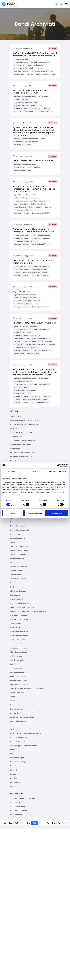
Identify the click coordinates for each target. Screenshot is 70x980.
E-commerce (15, 534)
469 (10, 823)
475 (47, 823)
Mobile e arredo (16, 656)
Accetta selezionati (35, 513)
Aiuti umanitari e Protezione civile (23, 440)
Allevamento (15, 449)
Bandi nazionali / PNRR (18, 810)
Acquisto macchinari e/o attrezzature (25, 420)
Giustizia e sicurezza (18, 591)
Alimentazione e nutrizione (20, 445)
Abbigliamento (16, 416)
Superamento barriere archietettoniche (25, 733)
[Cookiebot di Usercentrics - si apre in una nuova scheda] (58, 465)
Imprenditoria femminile (19, 603)
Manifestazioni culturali (19, 632)
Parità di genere (16, 668)
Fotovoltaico (15, 583)
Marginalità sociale (17, 640)
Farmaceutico (15, 562)
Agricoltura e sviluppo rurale (21, 432)
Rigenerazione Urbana (18, 680)
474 (41, 823)
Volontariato (15, 782)
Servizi (12, 701)
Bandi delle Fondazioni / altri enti (22, 798)
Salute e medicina (17, 693)
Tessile (12, 754)
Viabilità (13, 778)
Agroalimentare (16, 436)
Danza (12, 522)
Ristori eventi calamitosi (19, 685)
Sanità (12, 697)
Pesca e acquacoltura (18, 672)
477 (59, 823)
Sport (12, 725)
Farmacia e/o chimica (18, 567)
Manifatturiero (16, 628)
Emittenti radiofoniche (19, 554)
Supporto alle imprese (18, 737)
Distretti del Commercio (19, 530)
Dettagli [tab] (35, 471)
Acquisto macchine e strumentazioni (24, 424)
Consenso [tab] (12, 471)
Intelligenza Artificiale (18, 615)
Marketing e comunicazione (21, 644)
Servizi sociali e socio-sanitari (21, 705)
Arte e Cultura (15, 461)
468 (4, 823)
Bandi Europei (15, 802)
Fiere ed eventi (15, 575)
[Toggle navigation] (66, 4)
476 (53, 823)
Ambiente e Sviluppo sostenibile (22, 453)
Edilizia (12, 542)
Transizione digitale (17, 758)
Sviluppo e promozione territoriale (23, 746)
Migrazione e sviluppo (18, 652)
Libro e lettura (15, 624)
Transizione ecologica (18, 762)
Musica (13, 664)
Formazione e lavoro (18, 579)
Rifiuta (13, 513)
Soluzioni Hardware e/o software (23, 717)
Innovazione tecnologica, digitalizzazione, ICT (28, 611)
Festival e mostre (16, 571)
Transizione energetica (19, 766)
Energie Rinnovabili (17, 558)
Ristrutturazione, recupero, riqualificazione (27, 689)
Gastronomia (15, 587)
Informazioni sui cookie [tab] (58, 471)
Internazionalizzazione (19, 619)
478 (66, 823)
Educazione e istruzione (19, 550)
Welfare (13, 786)
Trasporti (13, 770)
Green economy (16, 595)
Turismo (13, 774)
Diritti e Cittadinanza (18, 526)
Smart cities (14, 713)
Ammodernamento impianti (21, 457)
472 (28, 823)
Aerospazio (14, 428)
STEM (12, 729)
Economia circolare (17, 538)
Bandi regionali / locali (18, 815)
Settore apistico (16, 709)
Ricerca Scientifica (17, 676)
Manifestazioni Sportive (19, 636)
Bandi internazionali (18, 806)
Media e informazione (18, 648)
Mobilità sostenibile (17, 660)
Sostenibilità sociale (18, 721)
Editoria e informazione (19, 546)
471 (22, 823)
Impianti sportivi (16, 599)
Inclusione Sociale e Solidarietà (22, 607)
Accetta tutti (57, 513)
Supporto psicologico (18, 741)
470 (16, 823)
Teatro (12, 750)
